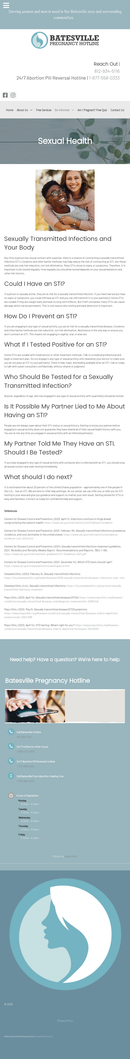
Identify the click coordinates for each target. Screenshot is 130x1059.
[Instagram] (13, 95)
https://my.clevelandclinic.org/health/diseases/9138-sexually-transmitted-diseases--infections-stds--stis (64, 577)
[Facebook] (5, 95)
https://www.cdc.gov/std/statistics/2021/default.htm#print (78, 522)
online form (70, 856)
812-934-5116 (106, 71)
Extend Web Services (43, 1036)
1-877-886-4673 (25, 781)
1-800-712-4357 (25, 751)
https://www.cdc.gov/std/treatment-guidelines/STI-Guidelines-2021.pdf (45, 554)
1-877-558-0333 (104, 78)
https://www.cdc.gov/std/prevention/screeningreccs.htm (37, 565)
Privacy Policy (65, 1020)
